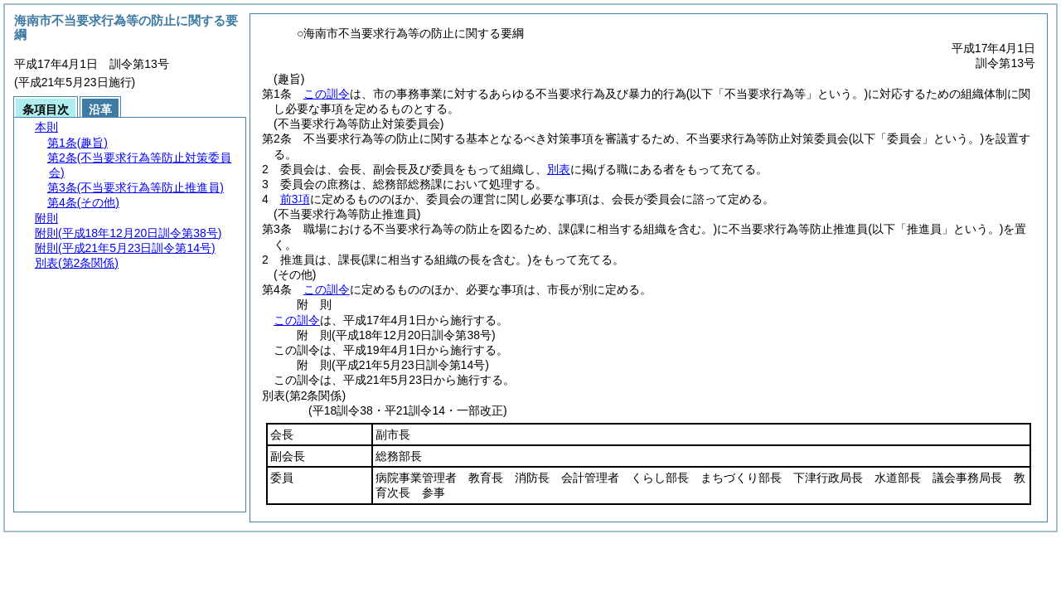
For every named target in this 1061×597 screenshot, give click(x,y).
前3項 (295, 199)
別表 (558, 169)
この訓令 (326, 93)
